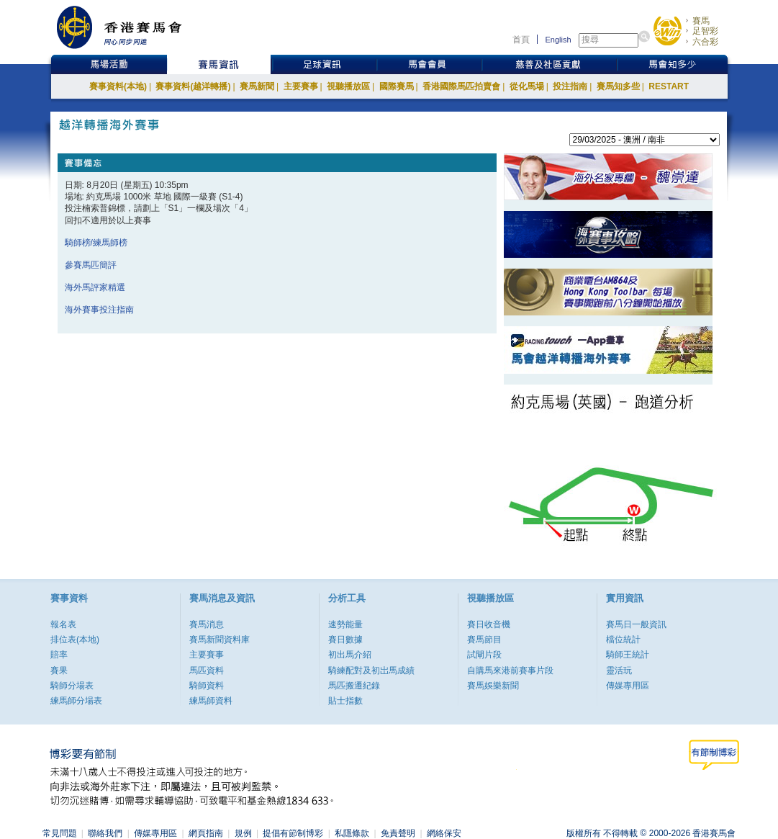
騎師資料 (206, 686)
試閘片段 (484, 655)
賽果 (59, 670)
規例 (243, 833)
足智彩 (705, 31)
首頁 (521, 40)
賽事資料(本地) (118, 86)
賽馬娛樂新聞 (493, 686)
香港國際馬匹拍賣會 (461, 86)
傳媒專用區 (627, 686)
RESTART (668, 86)
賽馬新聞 (257, 86)
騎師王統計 (627, 655)
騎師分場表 (72, 686)
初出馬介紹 (349, 655)
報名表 (63, 624)
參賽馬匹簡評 (91, 265)
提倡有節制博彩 (293, 833)
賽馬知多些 (618, 86)
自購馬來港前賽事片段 (510, 670)
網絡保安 (444, 833)
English (558, 39)
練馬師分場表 (76, 701)
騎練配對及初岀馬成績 (371, 670)
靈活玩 (619, 670)
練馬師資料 (210, 701)
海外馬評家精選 (95, 287)
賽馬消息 (206, 624)
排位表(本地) (74, 639)
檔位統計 (623, 639)
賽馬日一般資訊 (636, 624)
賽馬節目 (484, 639)
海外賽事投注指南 (99, 310)
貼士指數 (345, 701)
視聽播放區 (348, 86)
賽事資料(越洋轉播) (192, 86)
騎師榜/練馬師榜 (96, 243)
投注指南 (570, 86)
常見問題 (59, 833)
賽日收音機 (488, 624)
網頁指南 (206, 833)
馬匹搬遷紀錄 (354, 686)
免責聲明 (398, 833)
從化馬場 (527, 86)
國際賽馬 (396, 86)
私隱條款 (352, 833)
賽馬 (701, 21)
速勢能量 (345, 624)
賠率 (59, 655)
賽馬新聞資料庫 (219, 639)
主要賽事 (301, 86)
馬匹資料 (206, 670)
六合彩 (705, 42)
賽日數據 (345, 639)
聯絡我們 (105, 833)
